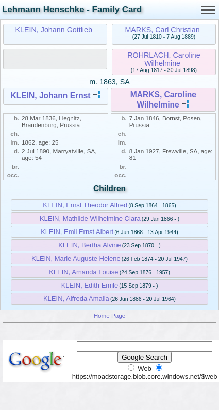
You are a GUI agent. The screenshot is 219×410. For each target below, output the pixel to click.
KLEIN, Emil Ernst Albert (77, 232)
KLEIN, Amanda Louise (83, 272)
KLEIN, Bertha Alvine (89, 245)
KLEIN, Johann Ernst (50, 95)
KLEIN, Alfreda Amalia (76, 298)
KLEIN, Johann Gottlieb (53, 30)
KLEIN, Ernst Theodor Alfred (85, 205)
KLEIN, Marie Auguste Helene (76, 258)
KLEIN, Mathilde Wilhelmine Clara (90, 218)
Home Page (110, 315)
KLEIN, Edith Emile (90, 285)
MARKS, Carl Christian (162, 30)
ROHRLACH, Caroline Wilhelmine (163, 59)
